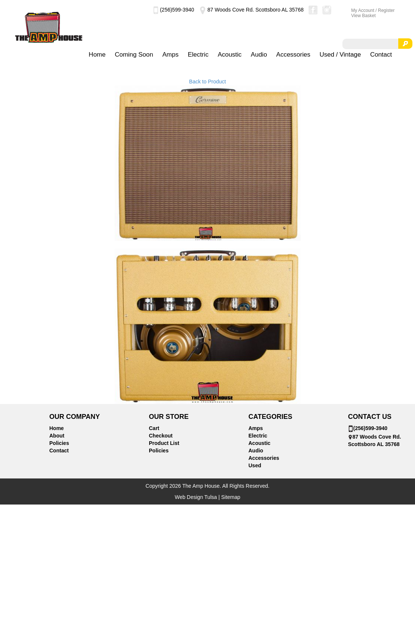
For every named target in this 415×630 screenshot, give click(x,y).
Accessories (293, 54)
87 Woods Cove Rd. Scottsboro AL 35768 (251, 10)
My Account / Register (373, 10)
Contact (381, 54)
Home (97, 54)
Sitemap (230, 497)
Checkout (161, 436)
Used (255, 465)
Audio (259, 54)
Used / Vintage (340, 54)
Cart (154, 428)
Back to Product (207, 82)
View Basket (363, 15)
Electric (198, 54)
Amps (170, 54)
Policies (59, 443)
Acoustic (230, 54)
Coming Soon (134, 54)
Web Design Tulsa (196, 497)
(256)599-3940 (173, 10)
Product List (164, 443)
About (57, 436)
